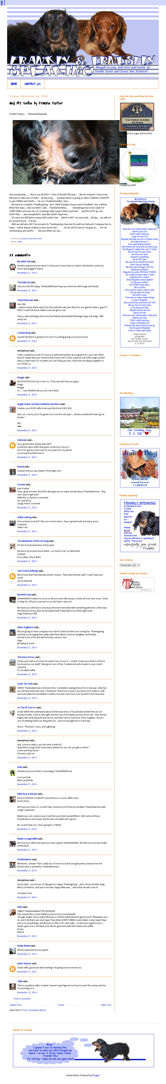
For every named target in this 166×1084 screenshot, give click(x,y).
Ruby (19, 907)
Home (61, 1005)
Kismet (20, 467)
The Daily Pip (24, 282)
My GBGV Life (23, 261)
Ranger (20, 377)
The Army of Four (26, 657)
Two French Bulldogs (27, 571)
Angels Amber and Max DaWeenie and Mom (38, 404)
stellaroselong (24, 517)
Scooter (21, 484)
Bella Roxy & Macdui (27, 794)
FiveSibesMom (24, 859)
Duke (19, 767)
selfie (19, 242)
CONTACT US (32, 84)
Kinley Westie (23, 946)
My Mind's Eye (24, 594)
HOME (14, 84)
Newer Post (15, 1005)
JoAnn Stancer (24, 963)
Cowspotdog (23, 333)
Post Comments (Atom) (34, 1010)
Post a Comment (22, 999)
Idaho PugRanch (25, 627)
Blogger (96, 1075)
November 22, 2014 (27, 992)
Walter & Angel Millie (27, 839)
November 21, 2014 (27, 273)
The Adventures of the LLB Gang (33, 541)
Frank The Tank (24, 684)
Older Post (106, 1005)
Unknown (22, 440)
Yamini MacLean (25, 300)
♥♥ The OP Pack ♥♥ (26, 707)
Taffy (20, 981)
